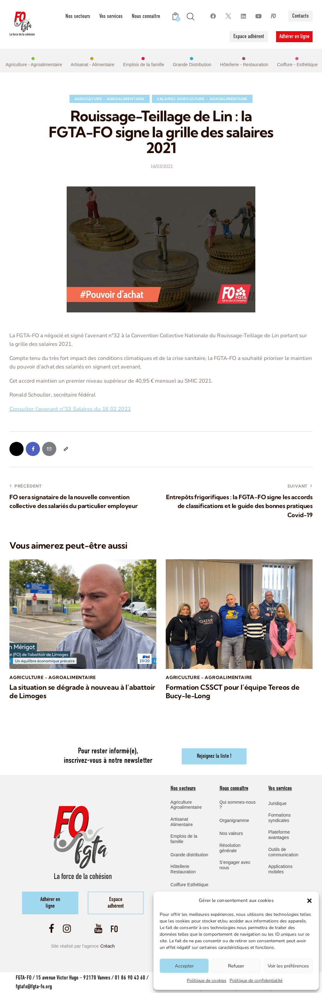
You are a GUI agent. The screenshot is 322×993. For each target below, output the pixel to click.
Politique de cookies (206, 981)
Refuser (236, 966)
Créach (107, 946)
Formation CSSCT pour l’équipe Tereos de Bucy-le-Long (233, 691)
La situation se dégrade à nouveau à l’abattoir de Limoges (82, 691)
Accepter (184, 966)
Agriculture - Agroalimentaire (110, 99)
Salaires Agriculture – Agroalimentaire (202, 99)
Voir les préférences (288, 966)
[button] (309, 901)
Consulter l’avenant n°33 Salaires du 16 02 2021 (70, 409)
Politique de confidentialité (256, 981)
